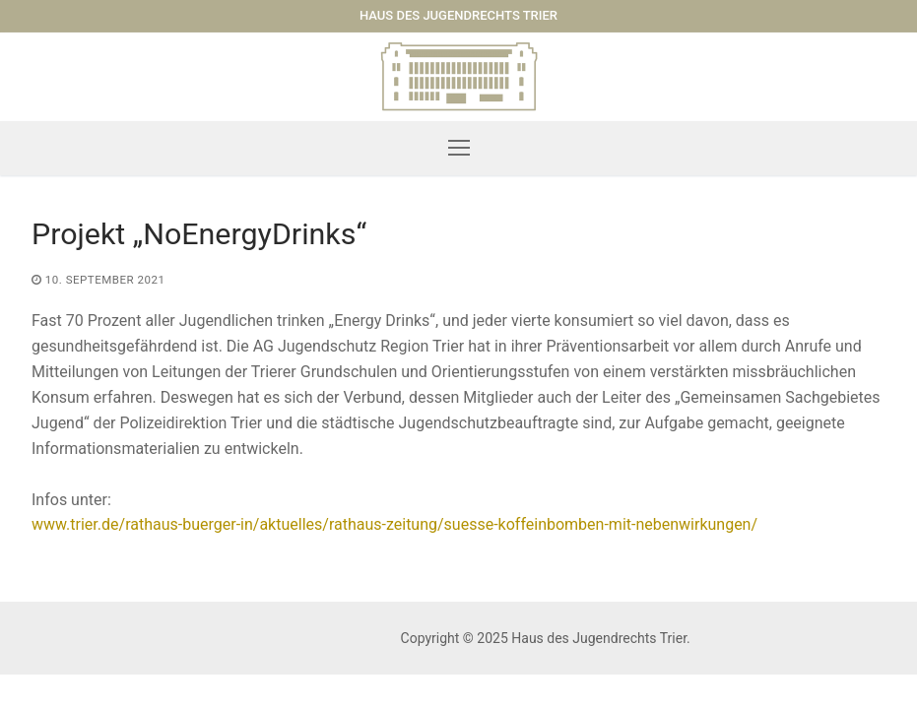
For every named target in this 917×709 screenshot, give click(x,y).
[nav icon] (459, 148)
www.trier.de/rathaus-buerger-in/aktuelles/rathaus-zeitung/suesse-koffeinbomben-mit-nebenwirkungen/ (394, 524)
